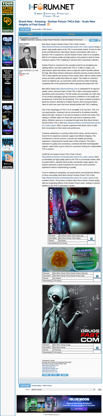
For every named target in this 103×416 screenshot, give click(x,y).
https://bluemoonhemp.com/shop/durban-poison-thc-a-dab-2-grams (68, 47)
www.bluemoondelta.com (50, 368)
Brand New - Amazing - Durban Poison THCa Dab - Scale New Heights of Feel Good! (54, 40)
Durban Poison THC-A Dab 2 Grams (67, 154)
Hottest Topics (64, 14)
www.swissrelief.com (48, 367)
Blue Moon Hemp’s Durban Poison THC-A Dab (76, 175)
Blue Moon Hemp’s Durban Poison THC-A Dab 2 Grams (63, 44)
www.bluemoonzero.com (50, 372)
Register (47, 16)
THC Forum (47, 29)
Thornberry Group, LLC (54, 414)
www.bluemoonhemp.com (50, 365)
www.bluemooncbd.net (49, 370)
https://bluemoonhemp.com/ (67, 89)
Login (56, 16)
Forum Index (37, 29)
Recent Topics (51, 14)
